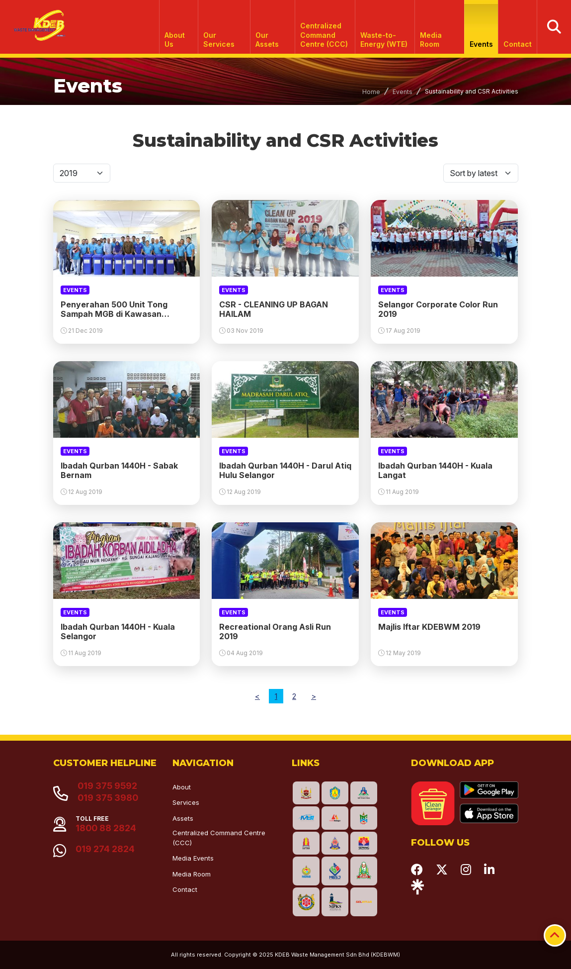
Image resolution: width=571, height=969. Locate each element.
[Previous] (257, 696)
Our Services (219, 39)
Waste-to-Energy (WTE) (384, 39)
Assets (182, 818)
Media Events (193, 858)
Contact (517, 44)
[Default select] (81, 173)
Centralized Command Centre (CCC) (324, 34)
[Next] (313, 696)
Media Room (431, 39)
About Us (175, 39)
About (181, 787)
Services (185, 802)
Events (481, 44)
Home (371, 92)
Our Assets (267, 39)
